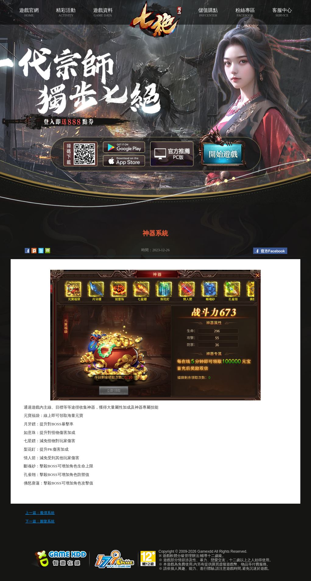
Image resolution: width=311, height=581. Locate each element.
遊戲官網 (29, 12)
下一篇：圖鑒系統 (40, 521)
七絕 (155, 19)
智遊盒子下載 (171, 154)
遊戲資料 (102, 12)
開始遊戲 (223, 147)
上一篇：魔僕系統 (40, 513)
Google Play (124, 147)
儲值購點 (208, 12)
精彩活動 (66, 12)
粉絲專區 (245, 12)
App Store (124, 160)
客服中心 (281, 12)
